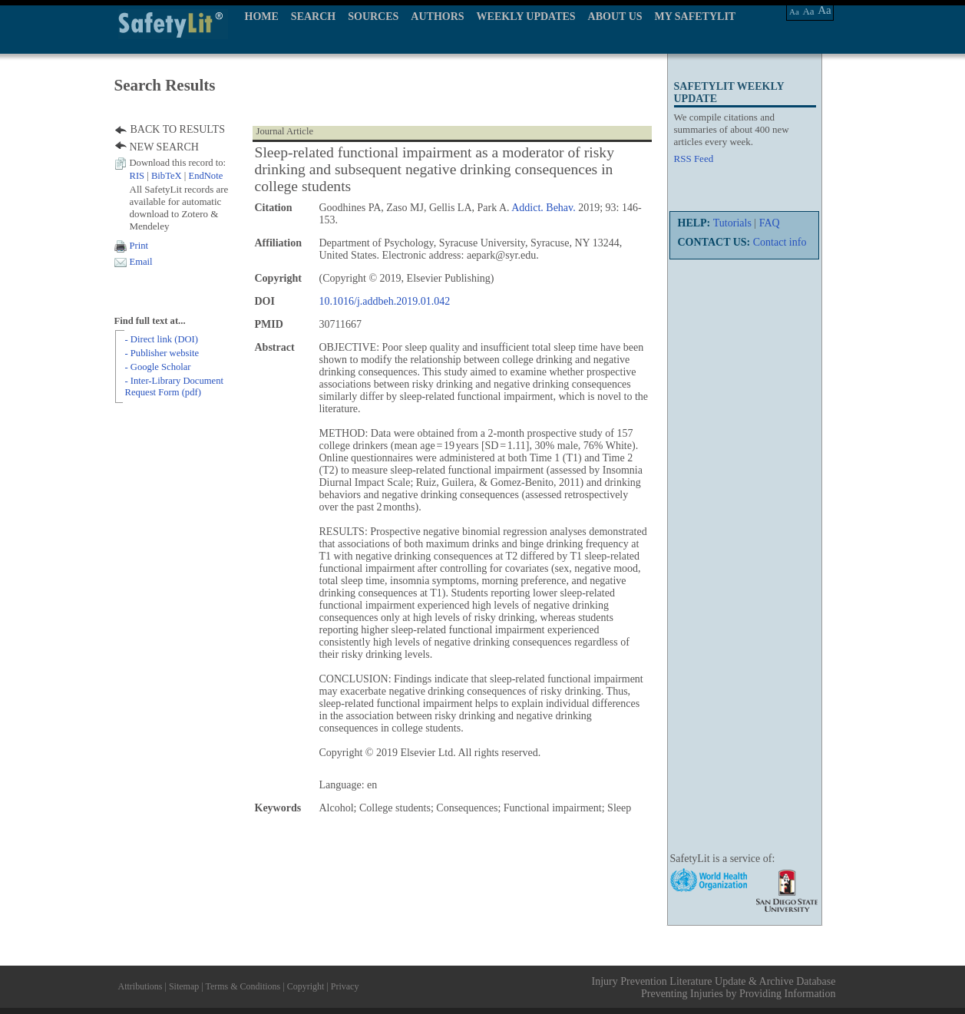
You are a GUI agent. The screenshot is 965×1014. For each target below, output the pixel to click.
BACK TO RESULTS (178, 129)
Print (139, 245)
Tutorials (732, 223)
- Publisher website (162, 353)
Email (141, 261)
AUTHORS (437, 16)
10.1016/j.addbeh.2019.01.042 (385, 301)
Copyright (306, 986)
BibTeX (166, 175)
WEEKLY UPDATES (526, 16)
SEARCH (313, 16)
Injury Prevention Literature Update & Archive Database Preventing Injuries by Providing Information (714, 987)
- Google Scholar (158, 367)
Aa (794, 11)
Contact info (780, 242)
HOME (262, 16)
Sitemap (184, 986)
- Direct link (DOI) (161, 339)
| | (176, 175)
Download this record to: (178, 162)
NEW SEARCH (164, 147)
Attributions (140, 986)
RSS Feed (694, 158)
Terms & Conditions (242, 986)
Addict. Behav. (543, 207)
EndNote (205, 175)
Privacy (345, 986)
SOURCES (373, 16)
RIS (137, 175)
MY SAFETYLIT (695, 16)
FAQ (769, 223)
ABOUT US (615, 16)
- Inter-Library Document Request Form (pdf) (174, 386)
